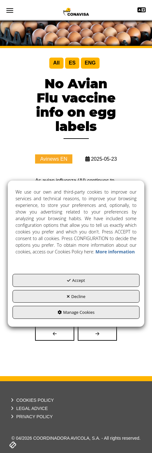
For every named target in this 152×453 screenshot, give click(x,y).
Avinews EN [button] (53, 159)
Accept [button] (76, 280)
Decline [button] (76, 296)
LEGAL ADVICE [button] (28, 408)
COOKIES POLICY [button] (31, 400)
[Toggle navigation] (141, 10)
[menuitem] (56, 63)
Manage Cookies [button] (76, 312)
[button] (76, 12)
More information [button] (115, 252)
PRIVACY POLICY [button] (31, 416)
